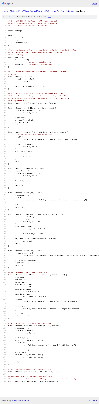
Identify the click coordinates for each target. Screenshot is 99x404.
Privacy (20, 400)
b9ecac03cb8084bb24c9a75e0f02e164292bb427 (34, 11)
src (63, 11)
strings (70, 11)
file (49, 17)
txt (89, 400)
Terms (26, 400)
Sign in (94, 4)
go (3, 11)
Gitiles (14, 400)
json (95, 400)
